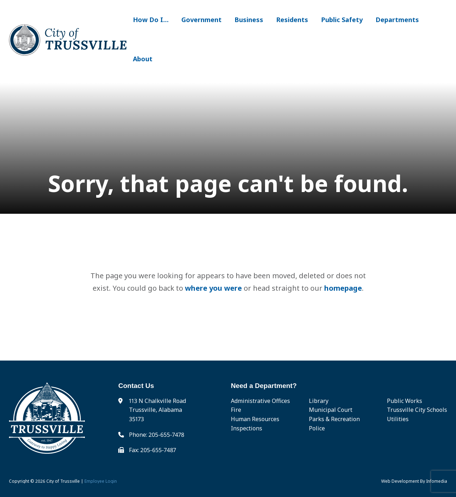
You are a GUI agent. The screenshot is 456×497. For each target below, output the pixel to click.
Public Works (404, 401)
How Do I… (151, 19)
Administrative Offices (260, 401)
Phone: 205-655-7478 (156, 435)
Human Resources (255, 419)
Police (317, 428)
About (142, 59)
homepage (343, 288)
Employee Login (100, 481)
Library (318, 401)
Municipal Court (330, 410)
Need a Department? (264, 385)
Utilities (398, 419)
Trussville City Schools (417, 410)
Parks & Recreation (334, 419)
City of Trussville (63, 481)
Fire (236, 410)
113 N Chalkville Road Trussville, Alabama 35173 (157, 410)
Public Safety (342, 19)
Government (201, 19)
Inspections (246, 428)
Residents (292, 19)
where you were (213, 288)
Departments (397, 19)
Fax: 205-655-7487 (152, 450)
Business (248, 19)
